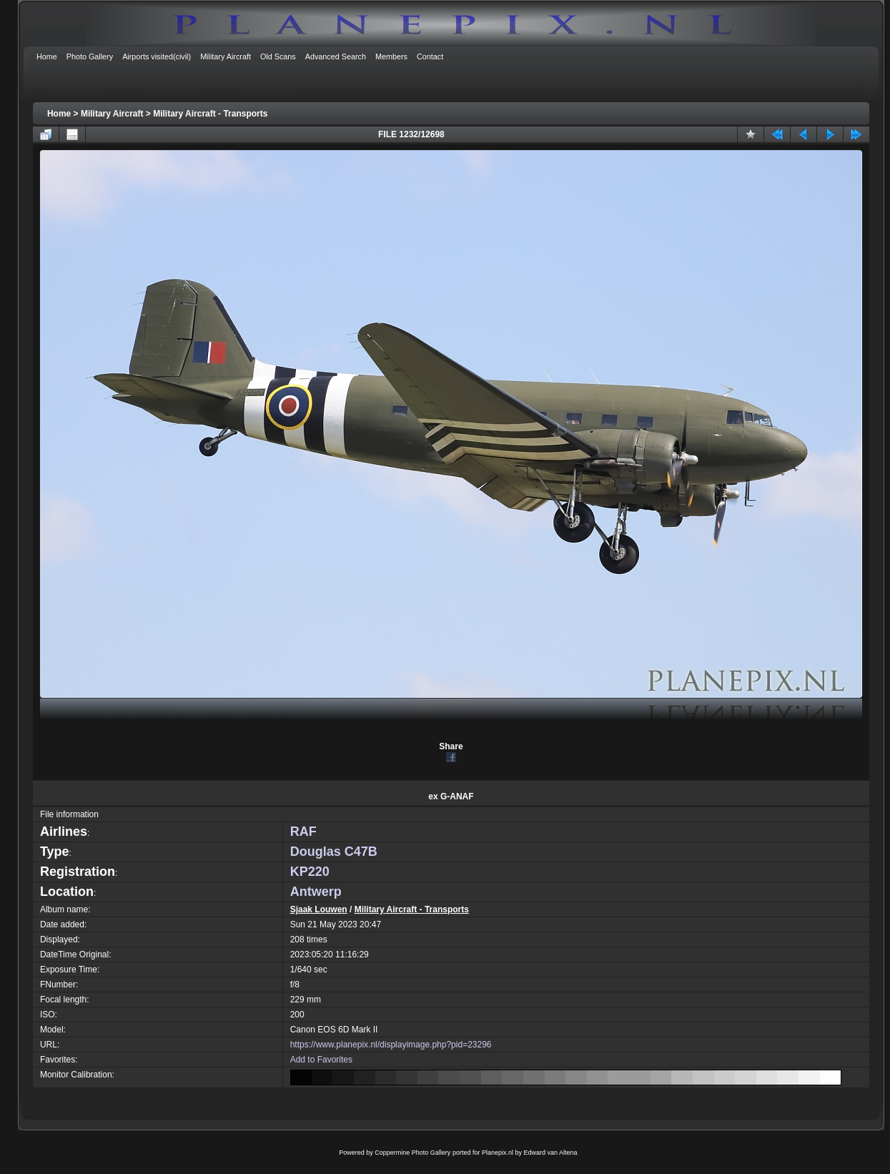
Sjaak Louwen (318, 909)
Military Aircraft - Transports (210, 114)
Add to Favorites (321, 1060)
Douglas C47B (333, 851)
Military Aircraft (112, 114)
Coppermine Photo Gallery (412, 1152)
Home (59, 114)
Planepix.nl (497, 1152)
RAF (303, 831)
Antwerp (316, 891)
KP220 (310, 871)
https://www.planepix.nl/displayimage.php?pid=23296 (391, 1045)
